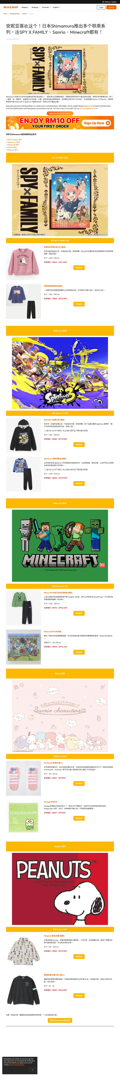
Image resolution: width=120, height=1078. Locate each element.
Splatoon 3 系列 (14, 142)
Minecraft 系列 (13, 145)
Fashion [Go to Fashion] (24, 13)
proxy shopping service (88, 108)
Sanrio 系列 (12, 147)
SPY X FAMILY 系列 (15, 140)
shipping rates (89, 106)
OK (33, 1070)
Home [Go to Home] (5, 13)
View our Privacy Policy (16, 1065)
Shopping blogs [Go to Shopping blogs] (14, 13)
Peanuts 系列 (13, 150)
